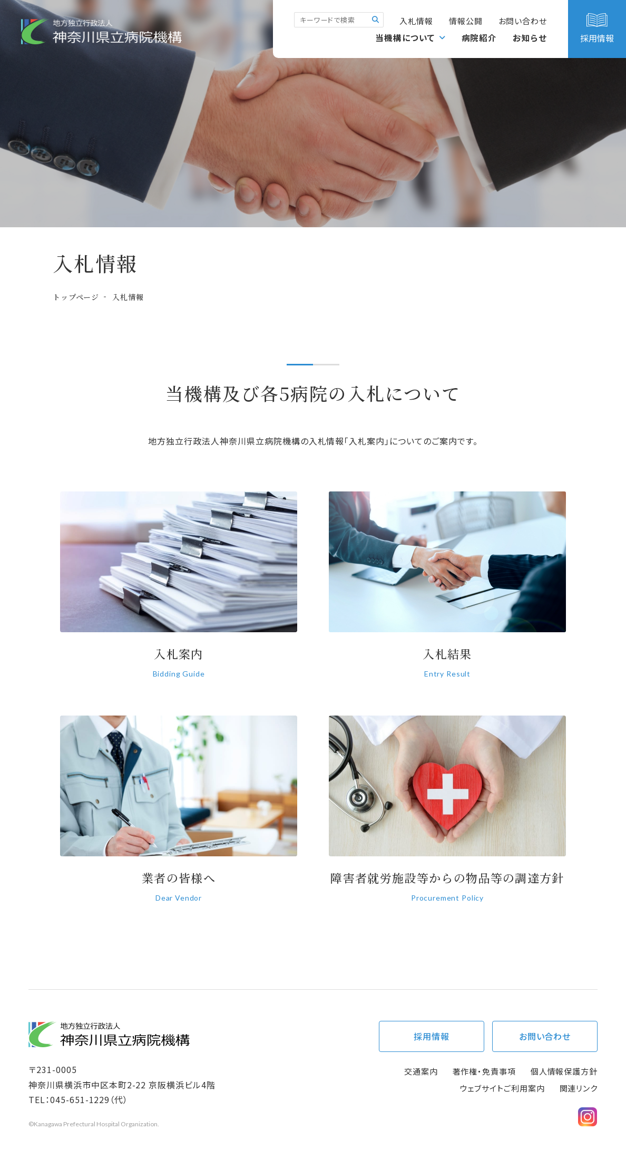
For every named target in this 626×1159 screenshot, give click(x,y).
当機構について (406, 37)
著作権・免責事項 (484, 1071)
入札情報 (416, 20)
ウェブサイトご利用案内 (502, 1088)
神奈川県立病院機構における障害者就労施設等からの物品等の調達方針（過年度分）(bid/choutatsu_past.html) (447, 815)
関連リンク (579, 1088)
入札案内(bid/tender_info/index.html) (178, 591)
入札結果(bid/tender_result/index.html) (447, 591)
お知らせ (530, 37)
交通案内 (421, 1071)
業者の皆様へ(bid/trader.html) (178, 815)
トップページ (76, 297)
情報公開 (466, 20)
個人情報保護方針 (564, 1071)
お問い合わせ (522, 20)
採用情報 (431, 1036)
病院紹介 (479, 37)
